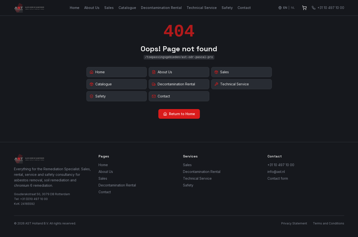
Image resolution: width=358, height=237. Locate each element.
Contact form (277, 178)
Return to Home (179, 114)
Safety (227, 8)
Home (74, 8)
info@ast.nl (276, 172)
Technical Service (202, 8)
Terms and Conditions (328, 223)
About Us (91, 8)
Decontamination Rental (161, 8)
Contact (244, 8)
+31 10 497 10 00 (280, 165)
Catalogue (127, 8)
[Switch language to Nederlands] (286, 7)
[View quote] (304, 7)
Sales (109, 8)
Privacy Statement (294, 223)
